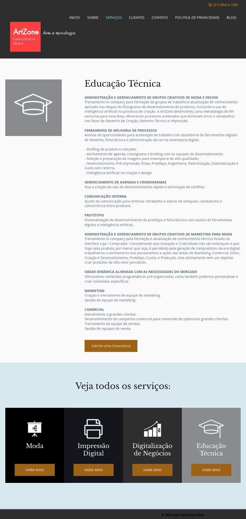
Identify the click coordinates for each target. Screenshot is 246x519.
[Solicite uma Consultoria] (111, 346)
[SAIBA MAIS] (35, 470)
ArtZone (44, 32)
